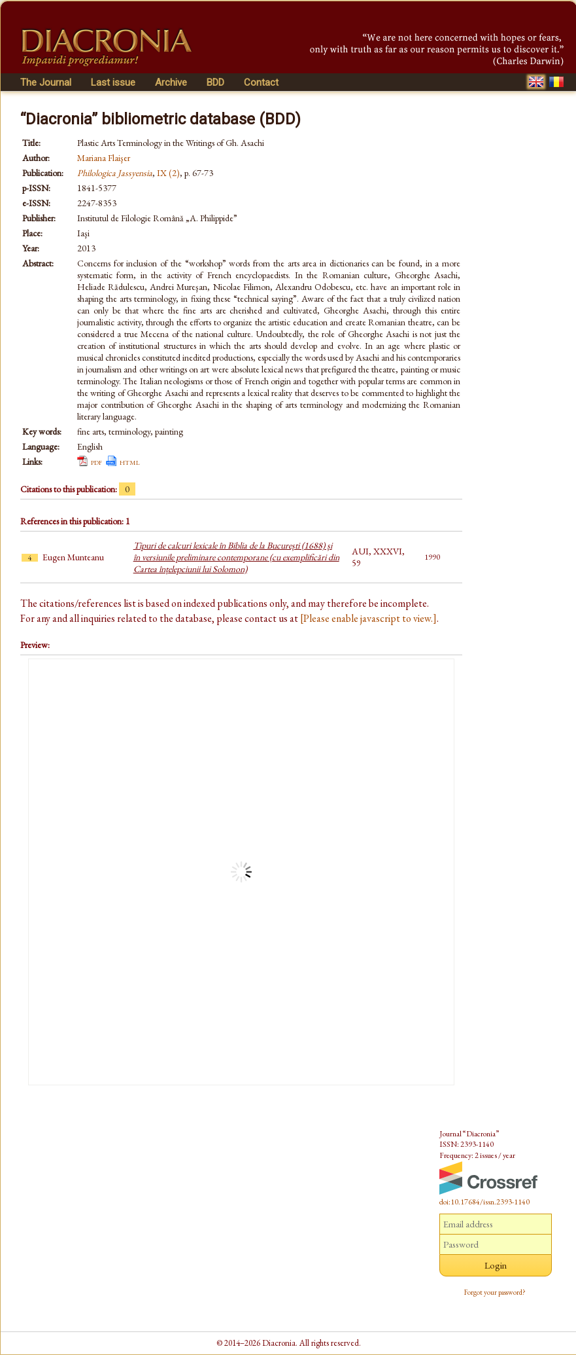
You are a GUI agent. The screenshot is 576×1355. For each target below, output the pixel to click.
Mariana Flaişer (103, 158)
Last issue (113, 82)
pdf (96, 461)
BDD (215, 82)
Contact (261, 82)
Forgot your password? (495, 1292)
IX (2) (168, 173)
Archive (171, 82)
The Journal (45, 82)
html (130, 461)
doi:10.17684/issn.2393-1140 (484, 1202)
